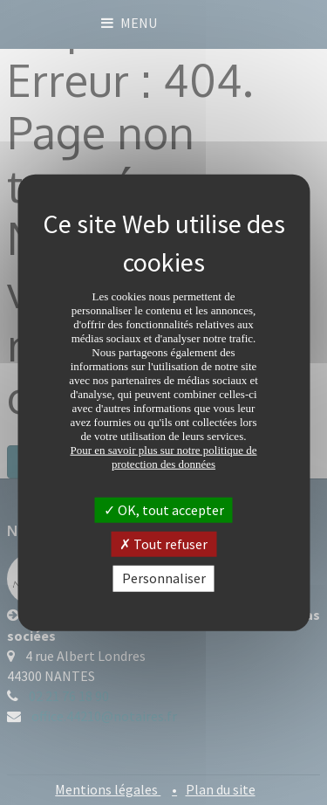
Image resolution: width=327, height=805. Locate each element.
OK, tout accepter (164, 510)
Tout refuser (163, 544)
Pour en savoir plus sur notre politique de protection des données (163, 457)
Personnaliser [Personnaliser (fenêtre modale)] (164, 578)
